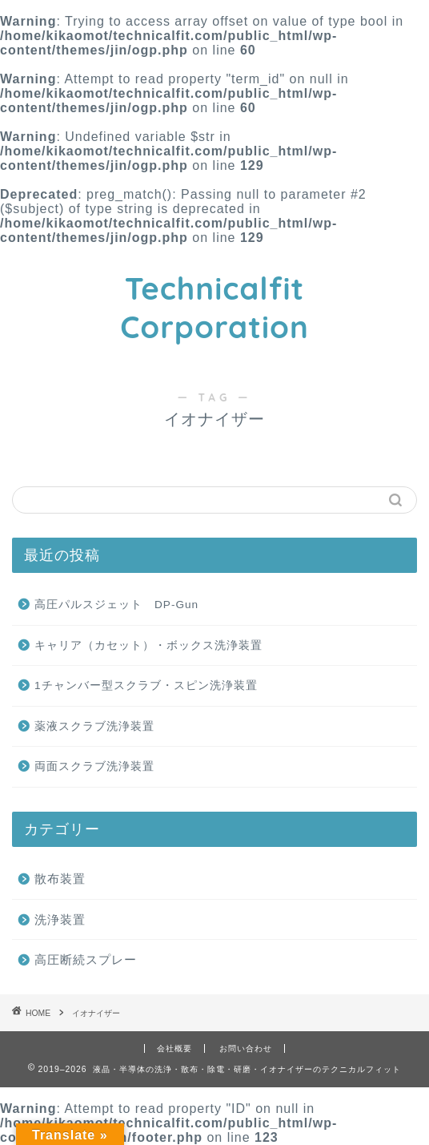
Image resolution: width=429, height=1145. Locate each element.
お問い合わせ (245, 1048)
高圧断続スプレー (85, 959)
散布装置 (60, 878)
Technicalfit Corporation (214, 307)
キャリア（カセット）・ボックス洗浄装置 (148, 645)
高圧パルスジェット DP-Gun (116, 605)
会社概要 (174, 1048)
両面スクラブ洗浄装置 (94, 766)
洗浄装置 (60, 919)
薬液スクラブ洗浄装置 (94, 726)
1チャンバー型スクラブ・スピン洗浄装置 (146, 685)
